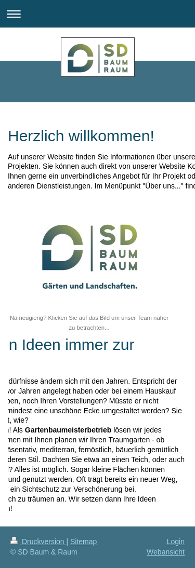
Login (176, 541)
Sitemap (83, 541)
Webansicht (166, 552)
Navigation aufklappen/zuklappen (97, 14)
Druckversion (38, 541)
